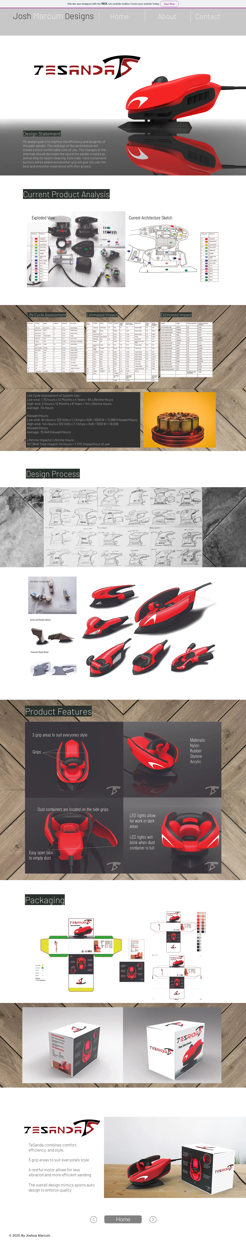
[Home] (123, 1219)
